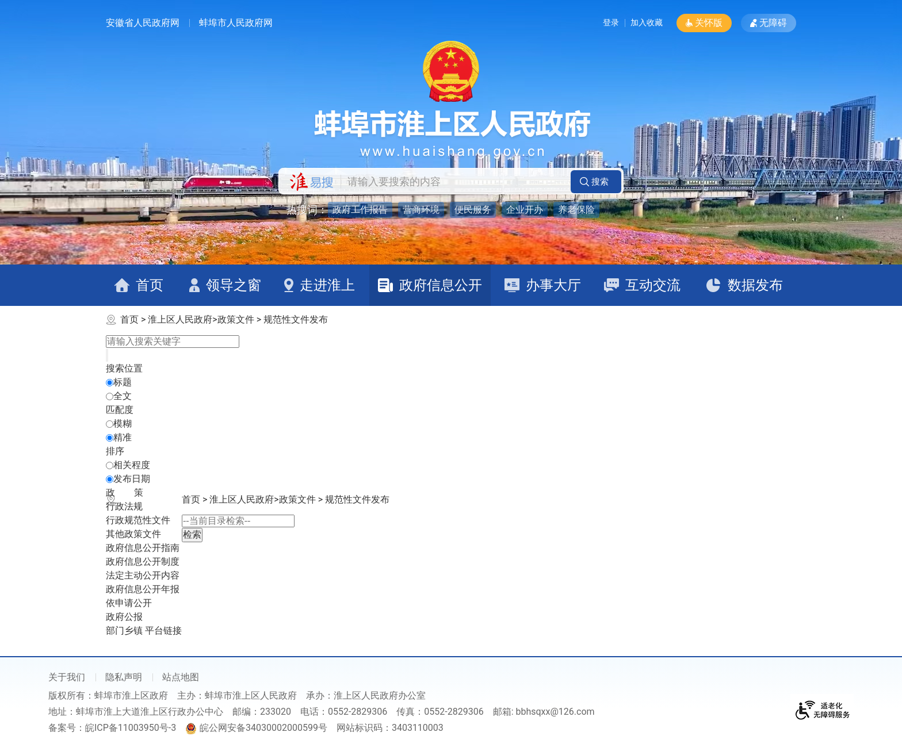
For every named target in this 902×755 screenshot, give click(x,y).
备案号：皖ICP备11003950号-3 (112, 727)
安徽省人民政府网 (142, 22)
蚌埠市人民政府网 (236, 22)
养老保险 (576, 209)
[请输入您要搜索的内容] (453, 181)
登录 (597, 22)
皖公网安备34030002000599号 (256, 727)
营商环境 (421, 209)
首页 (129, 319)
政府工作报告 (360, 209)
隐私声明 (123, 677)
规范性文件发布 (295, 319)
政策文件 (235, 319)
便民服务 (472, 209)
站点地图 (180, 677)
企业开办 (524, 209)
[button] (704, 23)
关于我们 (66, 677)
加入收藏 (644, 22)
